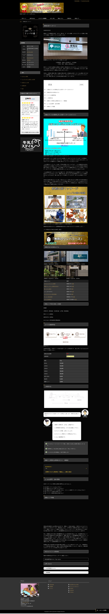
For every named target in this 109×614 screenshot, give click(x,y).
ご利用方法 (69, 18)
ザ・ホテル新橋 (70, 277)
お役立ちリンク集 (25, 82)
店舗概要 (51, 587)
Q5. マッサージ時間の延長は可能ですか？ (54, 493)
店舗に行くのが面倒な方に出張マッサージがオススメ (63, 89)
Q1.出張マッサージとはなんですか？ (53, 487)
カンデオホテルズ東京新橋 (50, 294)
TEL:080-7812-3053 (85, 1)
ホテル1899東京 (48, 300)
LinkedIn (71, 588)
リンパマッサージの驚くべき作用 (28, 79)
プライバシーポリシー (74, 587)
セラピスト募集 (25, 76)
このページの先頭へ (103, 610)
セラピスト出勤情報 (42, 18)
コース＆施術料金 (54, 95)
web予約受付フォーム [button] (50, 569)
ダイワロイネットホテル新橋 (50, 277)
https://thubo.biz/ (30, 57)
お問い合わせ (32, 18)
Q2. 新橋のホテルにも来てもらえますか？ (54, 489)
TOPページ (24, 18)
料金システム (60, 18)
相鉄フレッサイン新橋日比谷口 (51, 287)
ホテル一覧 (52, 18)
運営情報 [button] (47, 573)
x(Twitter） (72, 592)
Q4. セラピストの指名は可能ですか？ (53, 492)
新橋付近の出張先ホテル (56, 92)
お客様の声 (24, 85)
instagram (72, 590)
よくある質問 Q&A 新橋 (56, 103)
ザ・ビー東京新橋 (48, 297)
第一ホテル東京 (47, 289)
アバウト (51, 588)
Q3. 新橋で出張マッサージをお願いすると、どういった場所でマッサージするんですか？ (65, 490)
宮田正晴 (28, 60)
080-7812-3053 (30, 52)
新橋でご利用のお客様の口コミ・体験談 (60, 100)
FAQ (23, 88)
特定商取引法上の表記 (74, 585)
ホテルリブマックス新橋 (49, 284)
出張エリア (77, 18)
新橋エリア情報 (54, 106)
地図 (73, 284)
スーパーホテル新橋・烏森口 (50, 263)
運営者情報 (51, 585)
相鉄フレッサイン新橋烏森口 (73, 263)
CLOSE (81, 84)
